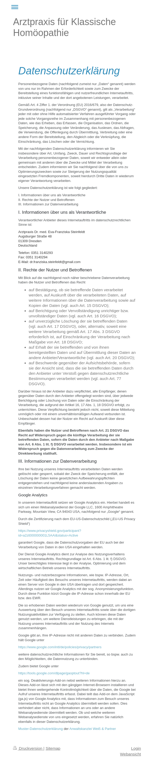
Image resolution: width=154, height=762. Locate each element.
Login (136, 748)
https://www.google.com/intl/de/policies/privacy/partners (60, 647)
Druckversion (28, 748)
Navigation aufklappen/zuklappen (77, 7)
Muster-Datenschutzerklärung (40, 729)
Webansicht (130, 754)
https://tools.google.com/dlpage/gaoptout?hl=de (54, 673)
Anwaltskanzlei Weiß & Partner (92, 729)
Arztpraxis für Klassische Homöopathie (64, 27)
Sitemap (53, 748)
